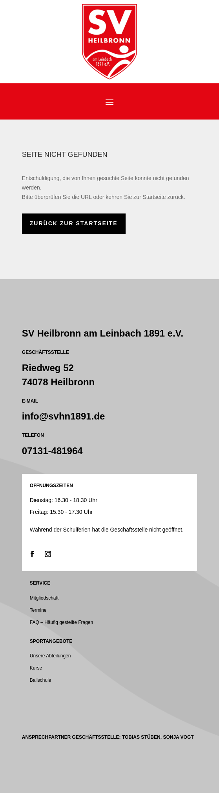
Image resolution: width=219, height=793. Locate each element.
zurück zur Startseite (74, 223)
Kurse (36, 668)
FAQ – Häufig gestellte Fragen (61, 622)
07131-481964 (52, 450)
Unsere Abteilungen (50, 656)
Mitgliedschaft (44, 598)
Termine (38, 610)
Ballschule (40, 680)
